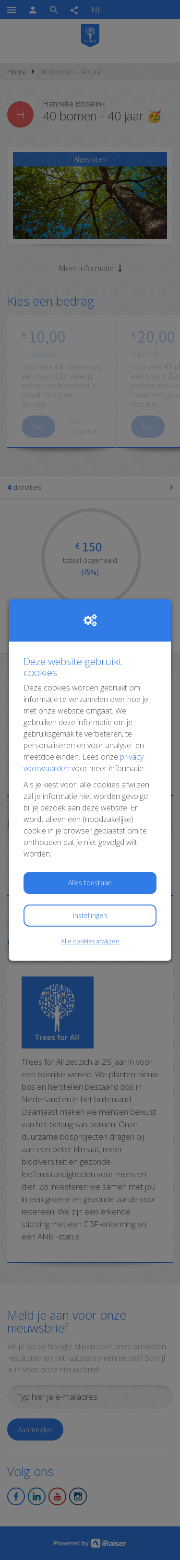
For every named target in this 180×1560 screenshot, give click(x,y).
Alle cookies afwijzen (90, 941)
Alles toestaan (90, 882)
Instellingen (90, 915)
